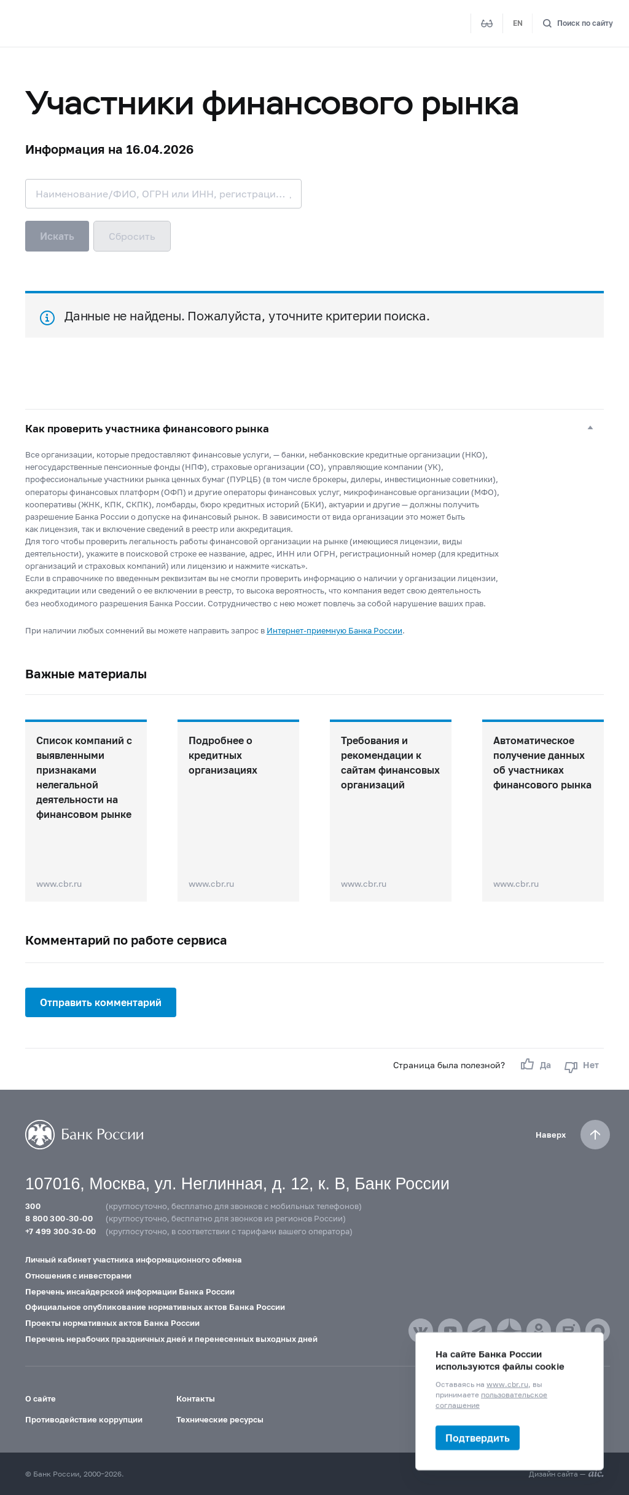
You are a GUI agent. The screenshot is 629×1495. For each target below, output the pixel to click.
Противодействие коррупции (84, 1419)
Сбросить (132, 236)
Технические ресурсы (220, 1419)
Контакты (195, 1398)
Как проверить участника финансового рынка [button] (147, 428)
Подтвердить (477, 1437)
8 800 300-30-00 (59, 1218)
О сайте (40, 1398)
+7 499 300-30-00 (60, 1231)
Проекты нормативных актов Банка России (112, 1323)
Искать (57, 236)
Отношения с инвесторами (78, 1275)
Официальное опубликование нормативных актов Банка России (155, 1307)
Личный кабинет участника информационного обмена (133, 1259)
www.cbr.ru (507, 1384)
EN (518, 23)
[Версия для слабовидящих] (487, 23)
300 (33, 1206)
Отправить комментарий (101, 1002)
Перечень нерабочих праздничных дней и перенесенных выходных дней (171, 1339)
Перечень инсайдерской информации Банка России (130, 1291)
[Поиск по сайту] (577, 23)
